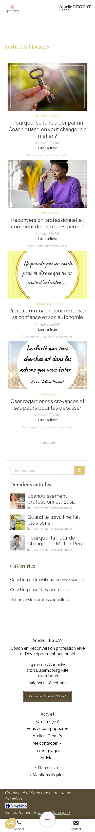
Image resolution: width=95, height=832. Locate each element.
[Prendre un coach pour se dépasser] (47, 275)
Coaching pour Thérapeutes (36, 589)
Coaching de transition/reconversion (44, 579)
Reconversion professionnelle (37, 599)
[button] (11, 823)
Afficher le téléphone (47, 683)
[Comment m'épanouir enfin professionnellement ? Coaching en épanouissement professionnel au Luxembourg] (17, 501)
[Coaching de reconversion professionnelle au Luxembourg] (47, 184)
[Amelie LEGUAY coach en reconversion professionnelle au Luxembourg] (17, 522)
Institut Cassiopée (54, 812)
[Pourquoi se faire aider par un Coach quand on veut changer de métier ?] (47, 87)
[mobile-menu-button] (47, 819)
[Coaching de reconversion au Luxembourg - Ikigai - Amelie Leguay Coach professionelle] (17, 542)
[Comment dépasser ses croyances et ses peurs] (47, 365)
